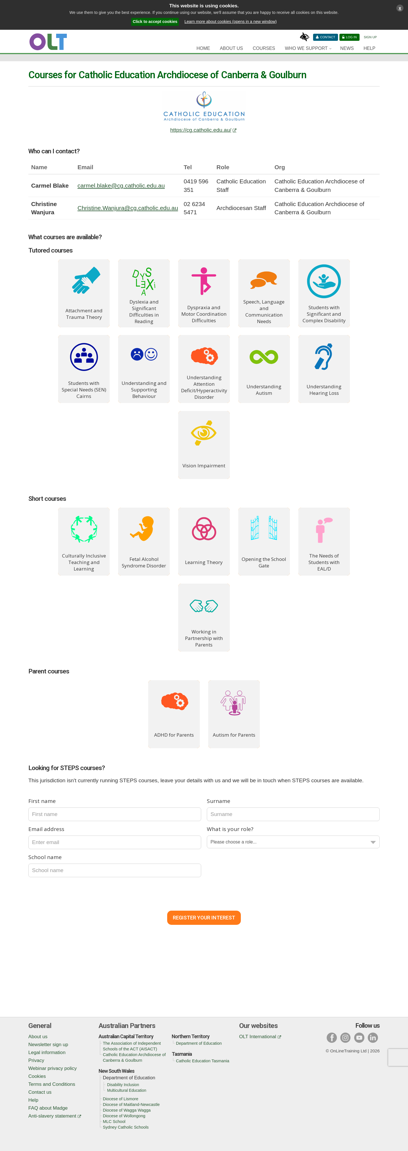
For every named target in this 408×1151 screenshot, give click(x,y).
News (347, 48)
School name (45, 857)
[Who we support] (307, 48)
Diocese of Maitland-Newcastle (131, 1104)
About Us (231, 48)
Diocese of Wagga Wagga (127, 1110)
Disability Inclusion (123, 1085)
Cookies (37, 1076)
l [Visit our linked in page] (373, 1038)
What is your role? (230, 829)
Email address (46, 829)
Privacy (36, 1060)
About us (37, 1036)
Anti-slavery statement (52, 1116)
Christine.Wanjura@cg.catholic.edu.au (128, 208)
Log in (351, 37)
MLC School (114, 1121)
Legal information (46, 1052)
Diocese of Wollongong (124, 1116)
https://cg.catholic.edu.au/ (200, 130)
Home (203, 48)
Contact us (40, 1092)
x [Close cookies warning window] (400, 7)
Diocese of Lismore (120, 1099)
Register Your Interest (204, 918)
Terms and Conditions (51, 1084)
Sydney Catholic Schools (126, 1127)
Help (369, 48)
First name (42, 801)
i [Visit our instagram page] (345, 1038)
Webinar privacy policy (52, 1068)
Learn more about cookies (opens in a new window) (230, 21)
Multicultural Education (126, 1090)
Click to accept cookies (155, 21)
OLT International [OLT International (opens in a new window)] (257, 1036)
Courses (264, 48)
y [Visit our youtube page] (359, 1038)
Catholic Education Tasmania (202, 1061)
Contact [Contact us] (327, 37)
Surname (218, 801)
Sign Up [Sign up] (370, 37)
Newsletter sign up (48, 1044)
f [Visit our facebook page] (332, 1038)
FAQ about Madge (48, 1108)
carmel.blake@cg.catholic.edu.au (121, 185)
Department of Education (199, 1043)
